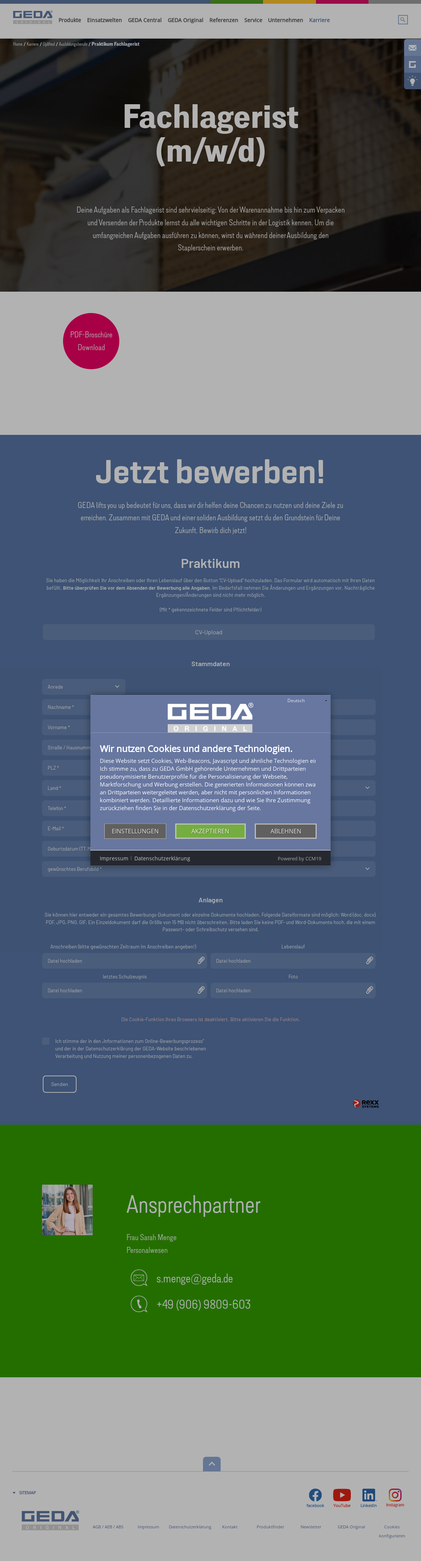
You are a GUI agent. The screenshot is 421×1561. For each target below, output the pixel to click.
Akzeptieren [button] (210, 831)
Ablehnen (286, 831)
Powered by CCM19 (299, 858)
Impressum (114, 857)
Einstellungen (135, 831)
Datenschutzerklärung (162, 857)
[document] (210, 783)
